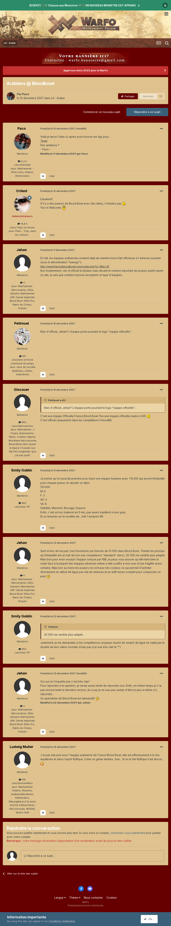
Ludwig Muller (21, 747)
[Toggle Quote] (45, 400)
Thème (74, 897)
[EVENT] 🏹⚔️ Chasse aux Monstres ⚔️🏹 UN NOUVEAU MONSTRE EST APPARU (82, 5)
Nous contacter (93, 897)
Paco (25, 94)
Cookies (111, 897)
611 (22, 356)
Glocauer (21, 390)
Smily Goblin (21, 470)
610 (22, 779)
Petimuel (21, 323)
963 (22, 502)
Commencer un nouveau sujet (101, 111)
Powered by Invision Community (85, 905)
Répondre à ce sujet (147, 111)
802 (22, 422)
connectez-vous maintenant (127, 832)
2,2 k (22, 161)
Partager (128, 96)
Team (43, 140)
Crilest (21, 191)
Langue (60, 897)
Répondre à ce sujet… (39, 855)
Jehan (22, 250)
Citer (52, 175)
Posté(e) (57, 128)
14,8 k (22, 223)
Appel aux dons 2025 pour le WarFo (85, 70)
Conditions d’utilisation (62, 921)
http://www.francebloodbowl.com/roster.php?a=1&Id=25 (74, 266)
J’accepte (151, 919)
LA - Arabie (58, 98)
